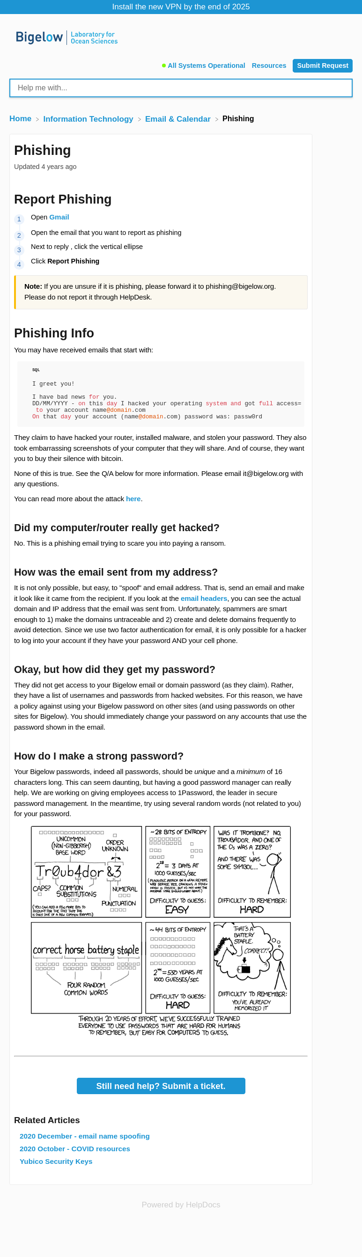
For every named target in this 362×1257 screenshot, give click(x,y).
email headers (204, 608)
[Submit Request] (323, 66)
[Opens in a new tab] (180, 1214)
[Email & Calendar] (179, 118)
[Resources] (270, 64)
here (133, 508)
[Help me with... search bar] (181, 88)
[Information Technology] (89, 118)
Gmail (59, 217)
